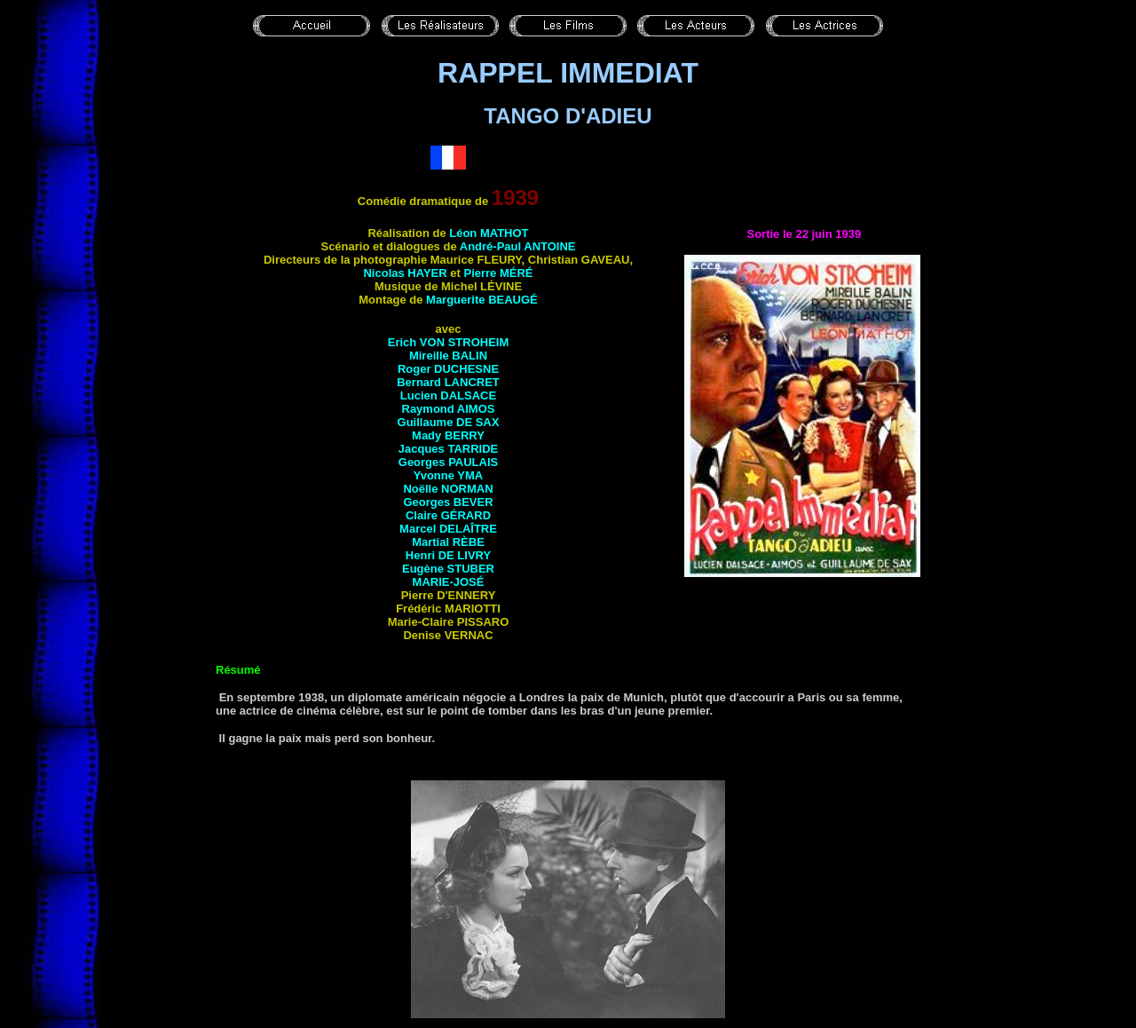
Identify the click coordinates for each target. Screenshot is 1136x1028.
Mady (448, 435)
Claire (448, 515)
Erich (448, 342)
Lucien (448, 395)
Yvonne (449, 475)
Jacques (448, 448)
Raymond (448, 408)
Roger (448, 369)
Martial (448, 542)
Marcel (448, 528)
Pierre (497, 273)
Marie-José (449, 582)
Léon (488, 233)
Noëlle (448, 488)
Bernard (448, 382)
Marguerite (482, 299)
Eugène (448, 568)
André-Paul (518, 246)
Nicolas (404, 273)
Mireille (448, 355)
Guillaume (449, 422)
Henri (448, 555)
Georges (448, 462)
